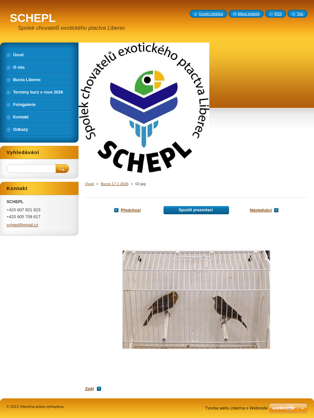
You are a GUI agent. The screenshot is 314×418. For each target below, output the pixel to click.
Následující (261, 210)
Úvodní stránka (211, 14)
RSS (278, 14)
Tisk (300, 14)
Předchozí (131, 210)
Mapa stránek (248, 14)
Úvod (89, 184)
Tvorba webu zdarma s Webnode (236, 408)
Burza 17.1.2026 (115, 184)
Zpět (89, 388)
